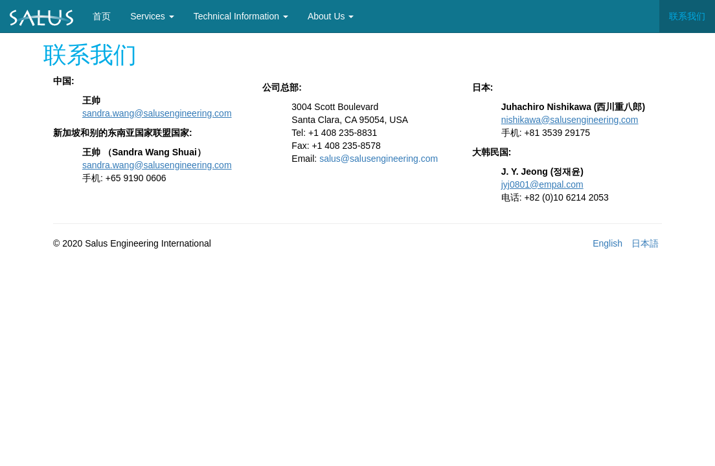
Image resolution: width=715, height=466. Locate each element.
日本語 (645, 243)
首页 (106, 15)
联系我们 (687, 16)
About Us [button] (331, 16)
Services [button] (152, 16)
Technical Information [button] (241, 16)
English (607, 243)
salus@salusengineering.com (378, 158)
